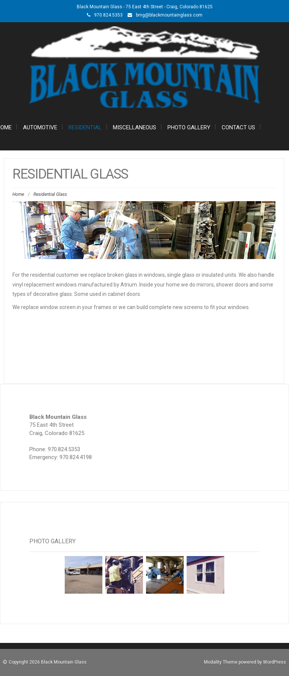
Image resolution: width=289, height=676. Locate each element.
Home (18, 194)
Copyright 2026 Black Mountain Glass (48, 662)
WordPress (274, 662)
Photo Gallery (188, 127)
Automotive (40, 127)
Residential (85, 127)
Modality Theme (220, 662)
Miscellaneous (134, 127)
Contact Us (238, 127)
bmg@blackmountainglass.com (169, 15)
